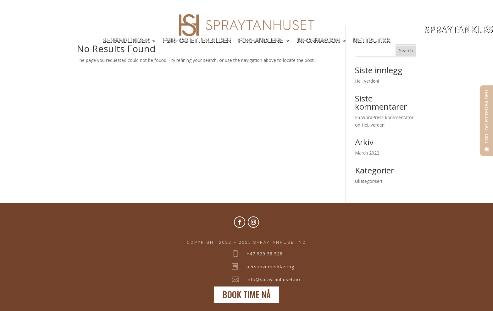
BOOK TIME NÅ (246, 294)
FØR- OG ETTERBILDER (486, 117)
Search (406, 50)
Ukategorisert (369, 181)
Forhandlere (261, 41)
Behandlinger (126, 41)
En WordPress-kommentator (384, 117)
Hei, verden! (367, 81)
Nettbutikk (372, 41)
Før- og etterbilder (197, 41)
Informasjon (318, 41)
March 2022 (367, 153)
